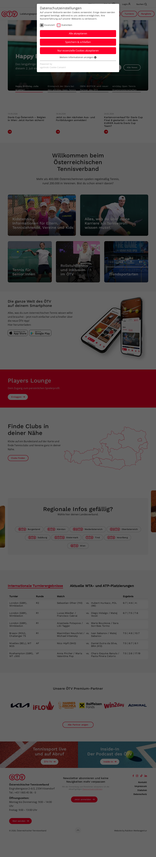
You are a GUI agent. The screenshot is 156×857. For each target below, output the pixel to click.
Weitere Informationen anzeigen (78, 57)
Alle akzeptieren (78, 33)
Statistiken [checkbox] (66, 25)
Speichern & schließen (78, 42)
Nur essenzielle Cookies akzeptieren (78, 50)
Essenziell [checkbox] (49, 25)
